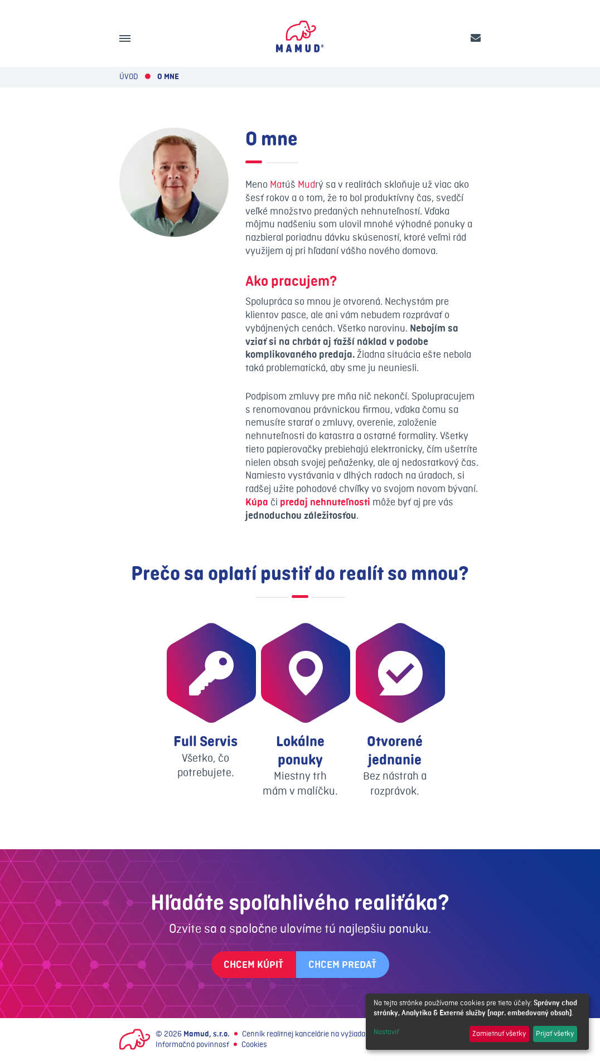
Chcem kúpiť (253, 965)
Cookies (254, 1044)
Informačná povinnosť (192, 1044)
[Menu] (124, 38)
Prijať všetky (555, 1034)
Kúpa (256, 502)
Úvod (128, 76)
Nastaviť (386, 1032)
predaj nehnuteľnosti (325, 502)
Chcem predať (342, 965)
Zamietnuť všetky (499, 1034)
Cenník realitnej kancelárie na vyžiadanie (308, 1034)
